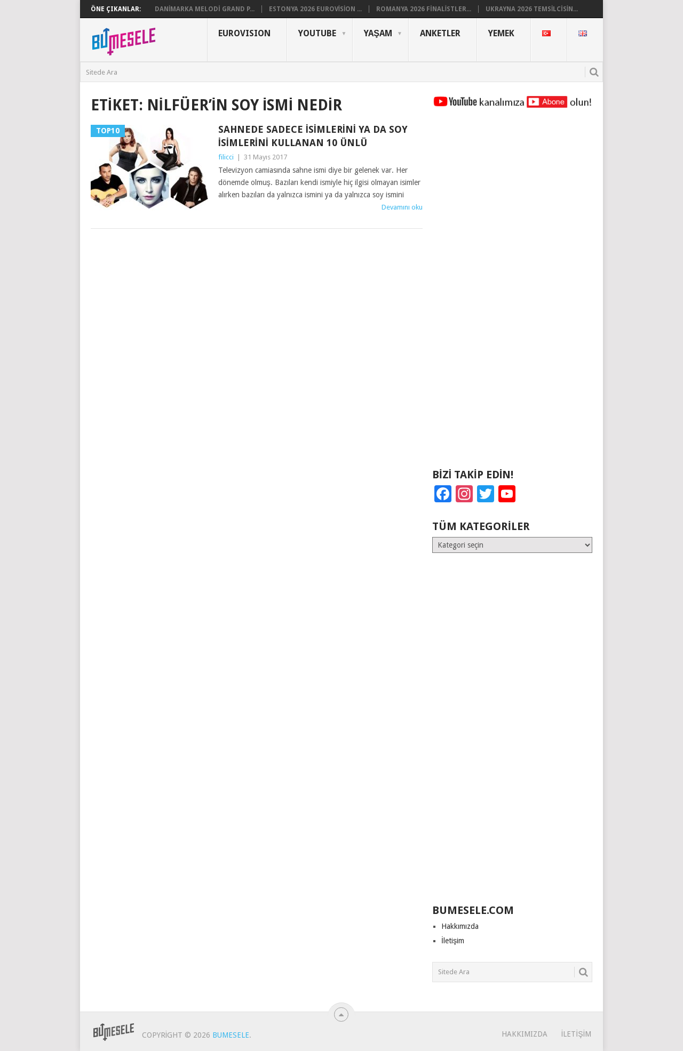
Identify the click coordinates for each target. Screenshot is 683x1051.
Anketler (440, 33)
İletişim (452, 940)
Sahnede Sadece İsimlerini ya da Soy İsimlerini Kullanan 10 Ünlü (313, 136)
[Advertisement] (512, 293)
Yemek (501, 33)
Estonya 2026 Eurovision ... (315, 9)
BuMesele (230, 1035)
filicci (226, 157)
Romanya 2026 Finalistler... (423, 9)
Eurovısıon (244, 33)
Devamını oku (402, 207)
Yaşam (378, 33)
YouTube (317, 33)
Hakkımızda (460, 926)
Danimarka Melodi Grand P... (205, 9)
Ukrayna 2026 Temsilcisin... (532, 9)
